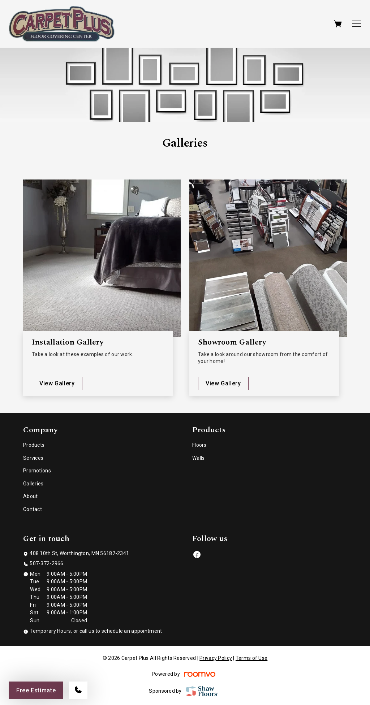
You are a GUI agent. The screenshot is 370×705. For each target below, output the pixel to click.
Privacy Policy (215, 658)
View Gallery (57, 383)
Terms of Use (251, 658)
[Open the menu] (356, 23)
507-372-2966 (46, 563)
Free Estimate (36, 690)
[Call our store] (78, 690)
